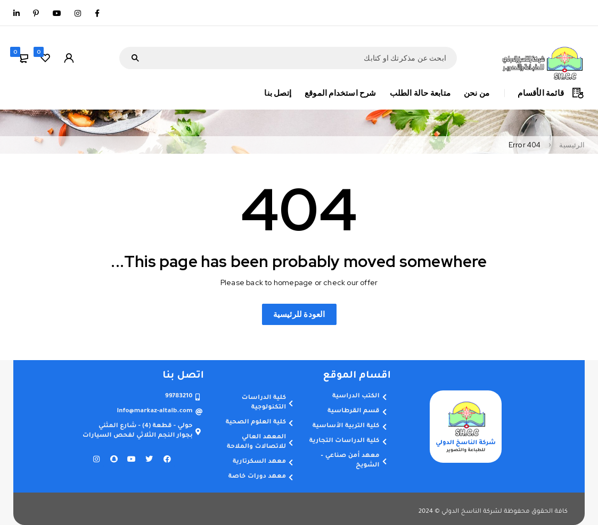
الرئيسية (572, 145)
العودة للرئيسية (299, 314)
